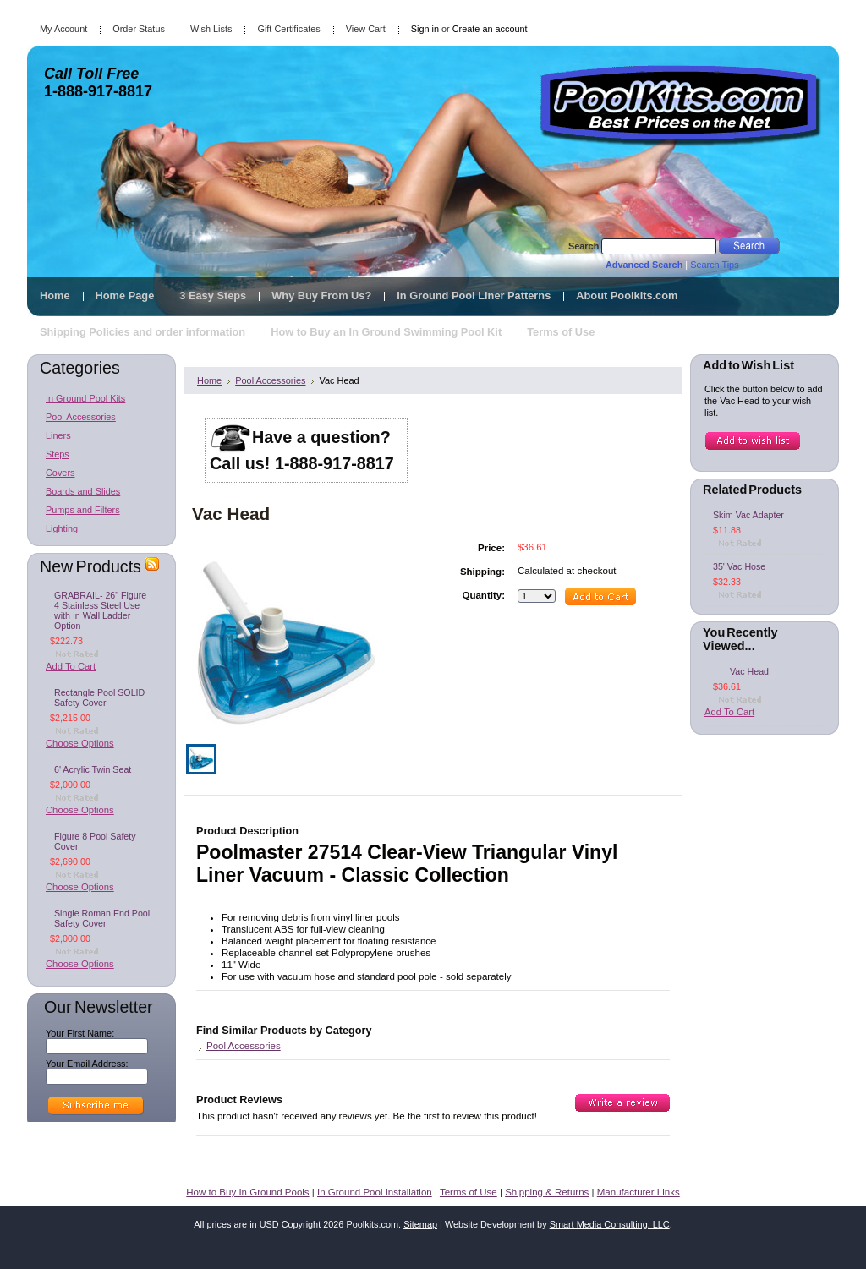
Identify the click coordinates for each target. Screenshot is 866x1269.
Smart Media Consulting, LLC (610, 1224)
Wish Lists (211, 29)
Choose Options (80, 743)
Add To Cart (71, 666)
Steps (57, 454)
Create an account (490, 29)
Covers (60, 473)
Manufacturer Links (638, 1192)
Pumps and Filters (83, 510)
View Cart (366, 29)
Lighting (62, 528)
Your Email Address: (87, 1063)
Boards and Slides (83, 491)
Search (583, 246)
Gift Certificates (288, 29)
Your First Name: (80, 1033)
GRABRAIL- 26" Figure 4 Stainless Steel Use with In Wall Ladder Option (100, 610)
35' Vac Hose (739, 566)
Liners (58, 435)
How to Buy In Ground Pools (247, 1192)
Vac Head (749, 671)
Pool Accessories (81, 417)
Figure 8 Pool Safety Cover (95, 841)
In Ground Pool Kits (85, 398)
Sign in (425, 29)
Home (209, 380)
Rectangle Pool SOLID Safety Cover (99, 697)
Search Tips (714, 265)
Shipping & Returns (547, 1192)
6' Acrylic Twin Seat (92, 769)
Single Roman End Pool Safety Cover (102, 918)
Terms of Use (468, 1192)
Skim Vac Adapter (748, 515)
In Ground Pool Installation (374, 1192)
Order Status (138, 29)
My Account (63, 29)
